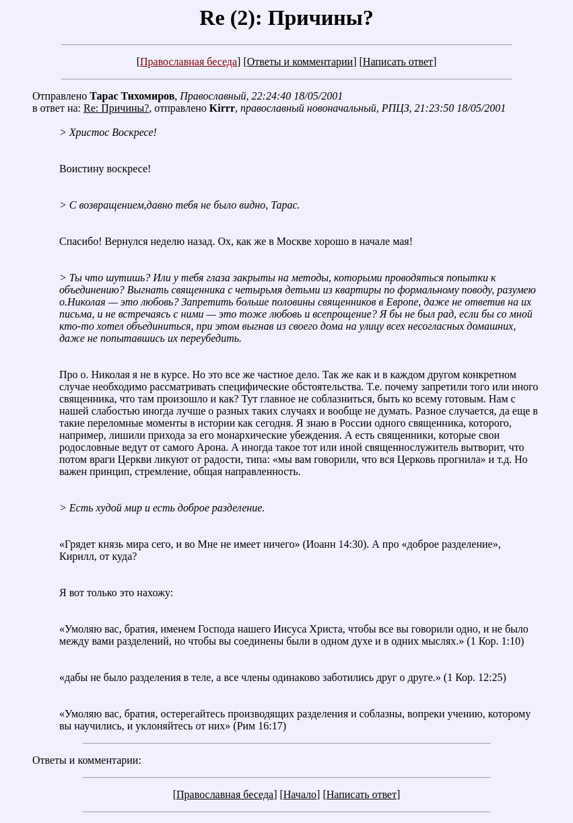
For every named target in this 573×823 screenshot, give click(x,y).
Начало (299, 794)
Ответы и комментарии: (86, 760)
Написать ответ (398, 61)
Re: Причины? (116, 108)
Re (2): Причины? (286, 17)
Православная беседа (188, 61)
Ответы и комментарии (300, 61)
